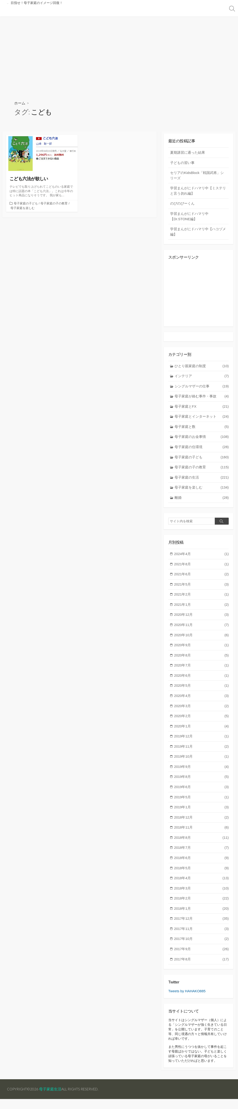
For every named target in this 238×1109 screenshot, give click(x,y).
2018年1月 (201, 910)
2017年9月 (201, 951)
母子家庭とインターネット (202, 418)
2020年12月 (201, 617)
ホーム (20, 103)
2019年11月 (201, 748)
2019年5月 (201, 799)
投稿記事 (39, 11)
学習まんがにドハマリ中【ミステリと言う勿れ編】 (198, 191)
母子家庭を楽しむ (22, 208)
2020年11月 (201, 627)
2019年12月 (201, 738)
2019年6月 (201, 789)
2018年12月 (201, 819)
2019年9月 (201, 769)
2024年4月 (201, 556)
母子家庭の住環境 (202, 449)
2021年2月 (201, 596)
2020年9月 (201, 647)
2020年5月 (201, 688)
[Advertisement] (119, 51)
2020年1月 (201, 728)
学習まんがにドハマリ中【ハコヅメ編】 (198, 232)
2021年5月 (201, 586)
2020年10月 (201, 637)
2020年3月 (201, 708)
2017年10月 (201, 941)
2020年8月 (201, 657)
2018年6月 (201, 860)
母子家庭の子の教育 (54, 204)
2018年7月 (201, 850)
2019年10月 (201, 759)
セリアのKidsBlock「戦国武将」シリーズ (197, 176)
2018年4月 (201, 880)
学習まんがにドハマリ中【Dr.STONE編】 (189, 217)
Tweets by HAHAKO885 (186, 994)
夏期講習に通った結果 (187, 153)
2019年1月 (201, 809)
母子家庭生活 (52, 1099)
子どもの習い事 (182, 163)
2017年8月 (201, 961)
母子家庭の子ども (26, 204)
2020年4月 (201, 698)
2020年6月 (201, 677)
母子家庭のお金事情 (202, 438)
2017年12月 (201, 921)
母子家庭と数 (202, 428)
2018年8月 (201, 840)
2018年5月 (201, 870)
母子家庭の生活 (202, 479)
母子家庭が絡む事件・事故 (202, 398)
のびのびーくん (182, 204)
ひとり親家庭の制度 (202, 367)
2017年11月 (201, 931)
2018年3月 (201, 890)
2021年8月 (201, 566)
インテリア (202, 378)
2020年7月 (201, 667)
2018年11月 (201, 830)
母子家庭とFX (202, 408)
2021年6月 (201, 576)
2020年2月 (201, 718)
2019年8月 (201, 779)
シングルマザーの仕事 (202, 388)
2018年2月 (201, 900)
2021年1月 (201, 606)
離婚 (202, 499)
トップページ (15, 11)
